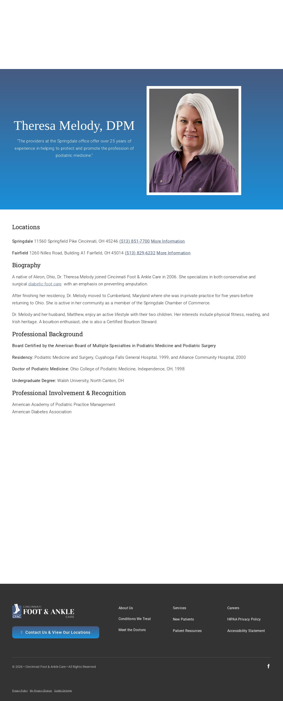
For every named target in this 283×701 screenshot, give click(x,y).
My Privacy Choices (41, 690)
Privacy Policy (20, 690)
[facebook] (268, 666)
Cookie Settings (63, 690)
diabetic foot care (45, 283)
